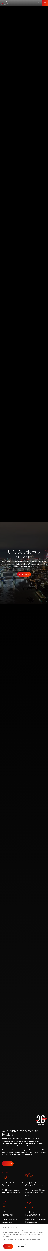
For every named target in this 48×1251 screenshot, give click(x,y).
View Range (24, 574)
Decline (20, 1246)
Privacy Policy (7, 1241)
